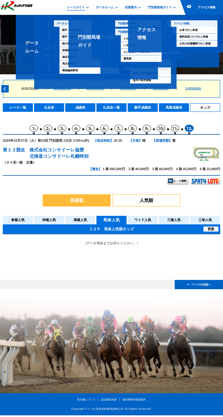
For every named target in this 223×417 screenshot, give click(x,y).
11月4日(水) (160, 88)
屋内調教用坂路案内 (134, 401)
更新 (211, 230)
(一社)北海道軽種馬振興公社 (105, 410)
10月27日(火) (29, 88)
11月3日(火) (128, 88)
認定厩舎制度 (109, 401)
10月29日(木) (95, 88)
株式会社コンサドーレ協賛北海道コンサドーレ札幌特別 (59, 154)
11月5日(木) (193, 88)
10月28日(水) (62, 88)
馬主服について (86, 401)
